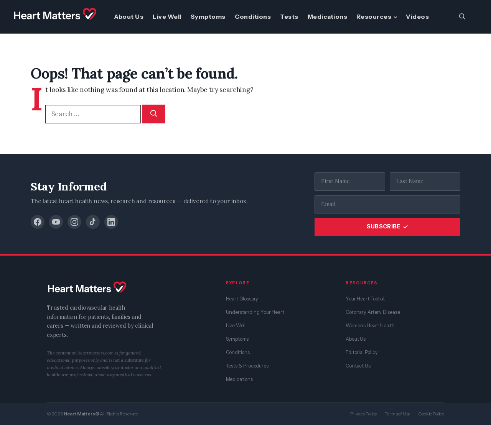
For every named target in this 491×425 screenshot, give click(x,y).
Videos (417, 16)
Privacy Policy (363, 414)
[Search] (153, 114)
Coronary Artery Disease (373, 312)
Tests (289, 16)
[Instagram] (74, 222)
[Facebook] (37, 222)
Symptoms (208, 16)
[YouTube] (56, 222)
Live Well (167, 16)
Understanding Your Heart (255, 312)
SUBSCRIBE (387, 226)
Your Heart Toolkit (365, 299)
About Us (129, 16)
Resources (373, 16)
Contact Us (358, 366)
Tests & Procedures (247, 366)
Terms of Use (397, 414)
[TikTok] (93, 222)
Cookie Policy (431, 414)
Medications (327, 16)
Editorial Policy (361, 352)
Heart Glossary (242, 299)
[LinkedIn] (111, 222)
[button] (462, 16)
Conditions (253, 16)
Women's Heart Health (370, 325)
